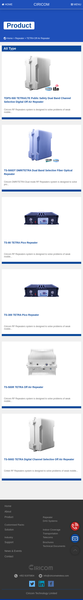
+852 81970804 (26, 575)
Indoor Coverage (52, 529)
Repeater (19, 38)
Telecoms (48, 537)
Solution (9, 529)
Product (9, 517)
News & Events (13, 550)
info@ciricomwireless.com (56, 575)
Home (10, 38)
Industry (9, 537)
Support (9, 542)
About (8, 511)
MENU (76, 4)
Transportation (50, 533)
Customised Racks (14, 524)
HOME (7, 4)
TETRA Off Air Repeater (38, 38)
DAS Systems (50, 521)
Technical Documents (54, 546)
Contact (9, 556)
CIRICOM (41, 4)
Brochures (48, 542)
